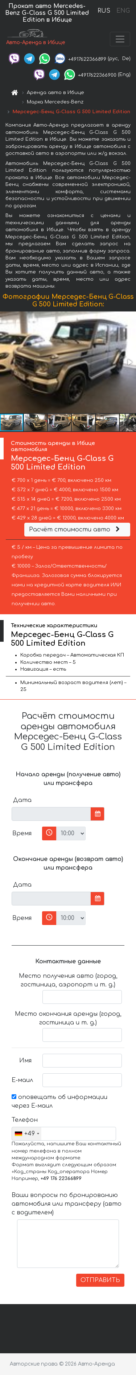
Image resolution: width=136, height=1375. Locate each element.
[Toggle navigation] (120, 39)
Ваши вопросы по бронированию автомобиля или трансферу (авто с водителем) (66, 1204)
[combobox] (26, 1133)
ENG (122, 11)
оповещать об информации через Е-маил (59, 1101)
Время (22, 833)
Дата (22, 800)
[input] (51, 814)
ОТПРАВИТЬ (100, 1280)
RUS (104, 11)
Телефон (24, 1120)
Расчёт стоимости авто (75, 529)
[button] (129, 362)
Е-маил (22, 1080)
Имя (25, 1060)
